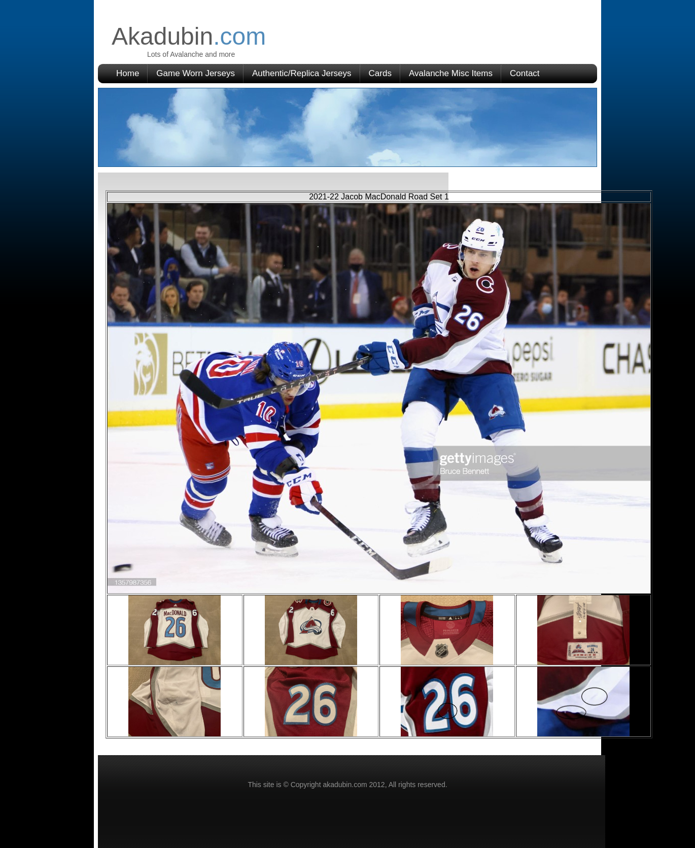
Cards (380, 73)
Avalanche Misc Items (451, 73)
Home (127, 73)
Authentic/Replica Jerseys (302, 73)
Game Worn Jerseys (195, 73)
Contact (525, 73)
